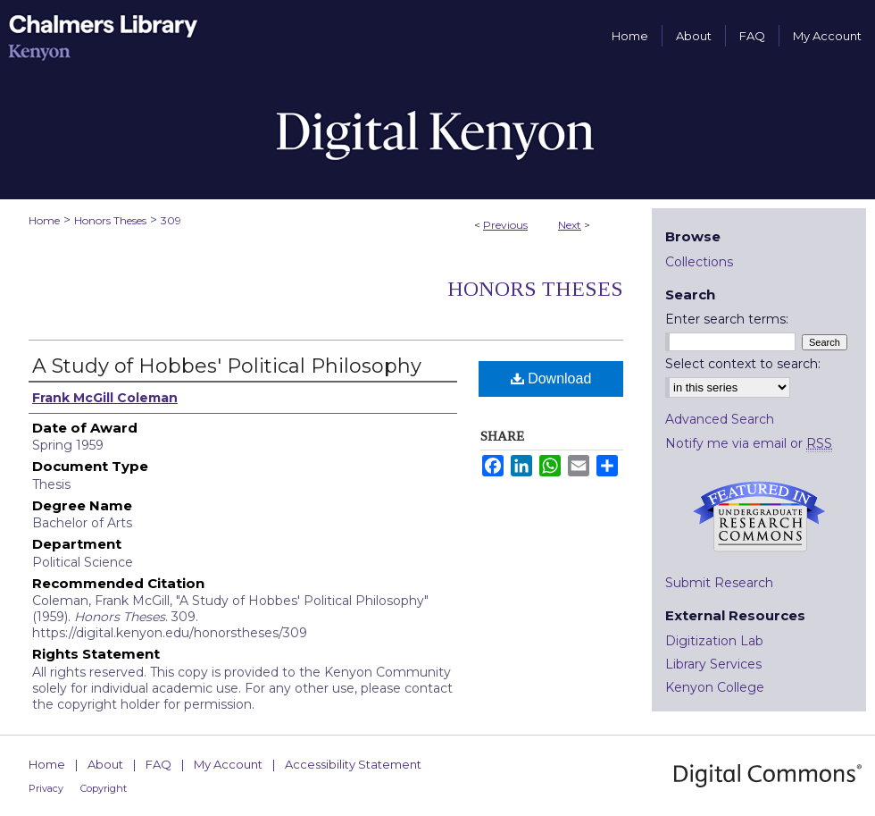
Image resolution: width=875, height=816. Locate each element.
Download (551, 378)
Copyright (103, 788)
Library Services (713, 664)
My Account (228, 764)
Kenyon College (714, 687)
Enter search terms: (726, 319)
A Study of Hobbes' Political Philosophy (226, 366)
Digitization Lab (714, 641)
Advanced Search (719, 419)
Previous (505, 224)
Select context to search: (743, 364)
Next (569, 224)
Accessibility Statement (353, 764)
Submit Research (719, 583)
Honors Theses (110, 220)
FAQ (158, 764)
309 (171, 220)
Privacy (46, 788)
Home (44, 220)
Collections (699, 262)
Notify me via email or (748, 443)
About (105, 764)
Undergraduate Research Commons (759, 516)
